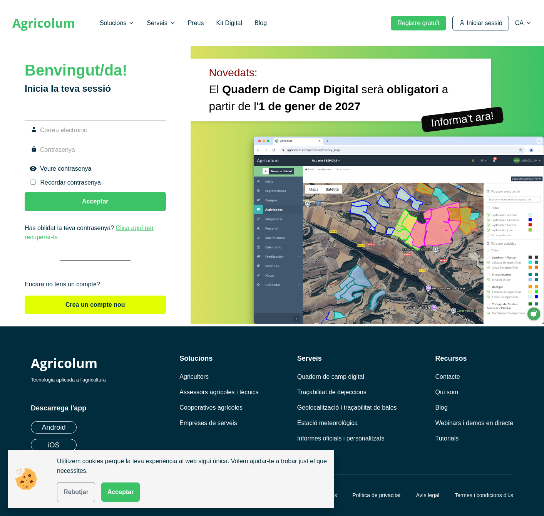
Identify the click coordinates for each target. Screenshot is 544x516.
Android (53, 427)
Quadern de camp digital (330, 376)
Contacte (447, 376)
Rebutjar (76, 492)
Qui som (447, 392)
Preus (196, 23)
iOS (53, 445)
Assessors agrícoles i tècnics (218, 392)
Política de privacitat (376, 495)
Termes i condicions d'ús (484, 495)
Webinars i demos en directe (474, 423)
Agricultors (194, 376)
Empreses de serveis (208, 423)
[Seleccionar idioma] (523, 23)
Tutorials (447, 438)
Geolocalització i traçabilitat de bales (347, 407)
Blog (260, 23)
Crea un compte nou (95, 304)
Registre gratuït (418, 23)
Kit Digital (229, 23)
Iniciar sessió (480, 23)
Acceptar (120, 492)
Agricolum (43, 23)
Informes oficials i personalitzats (341, 438)
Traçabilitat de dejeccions (332, 392)
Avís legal (427, 495)
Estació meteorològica (327, 423)
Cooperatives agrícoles (211, 407)
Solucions (117, 23)
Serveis (161, 23)
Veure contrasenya (65, 168)
